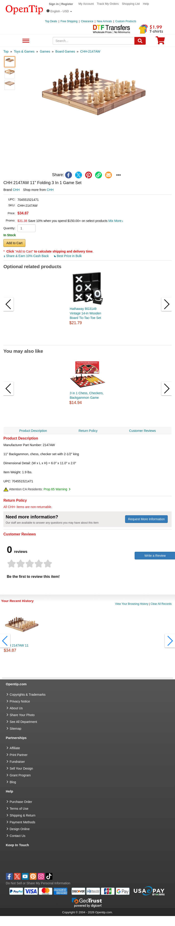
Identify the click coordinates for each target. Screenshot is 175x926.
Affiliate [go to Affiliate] (15, 748)
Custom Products (125, 21)
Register (67, 4)
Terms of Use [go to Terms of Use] (19, 808)
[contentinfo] (24, 9)
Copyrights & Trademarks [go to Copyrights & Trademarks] (28, 694)
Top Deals (51, 21)
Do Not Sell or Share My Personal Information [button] (38, 883)
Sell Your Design (21, 768)
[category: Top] (6, 51)
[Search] (140, 41)
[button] (59, 11)
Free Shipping (69, 21)
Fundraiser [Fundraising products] (17, 761)
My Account (86, 3)
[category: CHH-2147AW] (90, 51)
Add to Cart (14, 243)
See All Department (25, 41)
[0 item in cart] (160, 42)
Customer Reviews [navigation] (142, 431)
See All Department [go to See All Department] (23, 722)
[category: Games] (45, 51)
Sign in (54, 4)
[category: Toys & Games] (24, 51)
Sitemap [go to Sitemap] (15, 728)
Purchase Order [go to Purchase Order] (21, 802)
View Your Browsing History (131, 603)
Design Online (20, 829)
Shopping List (131, 3)
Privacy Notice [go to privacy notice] (20, 701)
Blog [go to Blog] (13, 782)
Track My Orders (108, 3)
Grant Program (20, 775)
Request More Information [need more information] (146, 519)
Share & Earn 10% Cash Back (26, 256)
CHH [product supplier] (50, 190)
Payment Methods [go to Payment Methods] (22, 822)
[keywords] (94, 41)
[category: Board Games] (65, 51)
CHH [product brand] (16, 190)
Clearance (87, 21)
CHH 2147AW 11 (16, 645)
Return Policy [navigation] (88, 431)
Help (146, 3)
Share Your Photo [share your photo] (22, 715)
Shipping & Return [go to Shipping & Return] (23, 815)
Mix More (115, 221)
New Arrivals (104, 21)
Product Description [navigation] (33, 431)
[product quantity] (26, 228)
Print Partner (19, 755)
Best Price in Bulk (68, 256)
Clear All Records (161, 603)
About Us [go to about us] (16, 708)
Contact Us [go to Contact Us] (17, 836)
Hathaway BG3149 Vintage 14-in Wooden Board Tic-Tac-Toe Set (85, 313)
